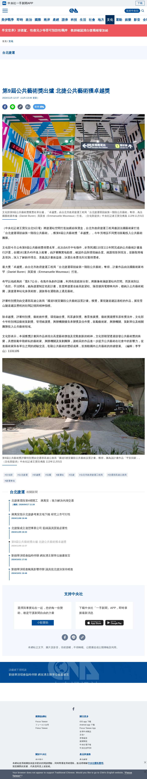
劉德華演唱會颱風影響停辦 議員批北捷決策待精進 (42, 569)
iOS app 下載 (85, 722)
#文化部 (9, 475)
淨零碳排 (83, 738)
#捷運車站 (10, 481)
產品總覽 (83, 759)
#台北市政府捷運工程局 (91, 475)
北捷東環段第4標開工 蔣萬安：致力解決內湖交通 (42, 500)
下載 (140, 3)
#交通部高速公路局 (117, 475)
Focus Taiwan (41, 722)
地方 (101, 19)
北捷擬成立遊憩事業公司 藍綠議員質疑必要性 (39, 528)
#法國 (48, 475)
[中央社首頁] (73, 10)
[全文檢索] (143, 11)
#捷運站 (60, 475)
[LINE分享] (12, 106)
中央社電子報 (85, 745)
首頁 (4, 41)
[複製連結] (20, 106)
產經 (56, 19)
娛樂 (128, 19)
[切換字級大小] (28, 106)
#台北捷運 (23, 475)
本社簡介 (39, 759)
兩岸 (47, 19)
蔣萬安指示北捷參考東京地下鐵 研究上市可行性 (40, 514)
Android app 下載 (87, 725)
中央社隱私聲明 (95, 763)
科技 (74, 19)
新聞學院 (83, 741)
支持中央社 (132, 10)
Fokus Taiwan (41, 728)
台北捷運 (17, 492)
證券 (65, 19)
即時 (20, 19)
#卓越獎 (36, 475)
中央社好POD (86, 748)
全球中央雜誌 (85, 731)
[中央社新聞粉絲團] (73, 709)
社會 (92, 19)
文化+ (82, 735)
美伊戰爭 (7, 19)
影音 (137, 19)
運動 (119, 19)
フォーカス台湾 (42, 725)
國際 (38, 19)
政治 (29, 19)
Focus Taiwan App (88, 728)
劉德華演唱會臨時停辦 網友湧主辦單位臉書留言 (40, 555)
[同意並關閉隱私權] (145, 762)
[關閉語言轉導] (145, 772)
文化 (110, 19)
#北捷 (71, 475)
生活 (83, 19)
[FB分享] (5, 106)
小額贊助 (42, 622)
